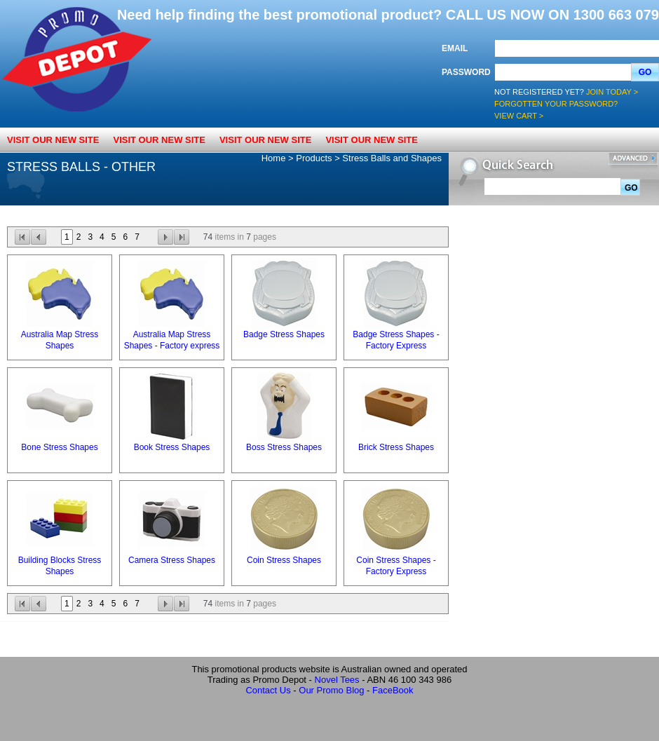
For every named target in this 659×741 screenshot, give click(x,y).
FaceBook (393, 690)
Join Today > (612, 92)
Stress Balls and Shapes (392, 158)
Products (314, 158)
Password (466, 72)
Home (273, 158)
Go (645, 72)
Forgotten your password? (556, 104)
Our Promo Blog (331, 690)
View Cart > (518, 115)
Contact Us (267, 690)
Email (455, 48)
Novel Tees (337, 679)
